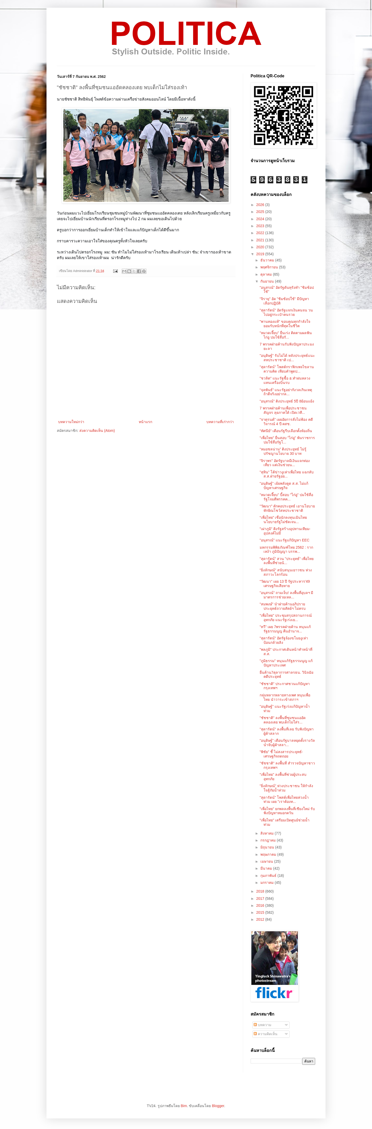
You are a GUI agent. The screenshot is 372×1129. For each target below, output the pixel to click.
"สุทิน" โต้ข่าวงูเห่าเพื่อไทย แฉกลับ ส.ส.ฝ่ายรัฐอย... (287, 474)
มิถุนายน (267, 847)
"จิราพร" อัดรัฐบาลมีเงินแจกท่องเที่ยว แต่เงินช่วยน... (285, 463)
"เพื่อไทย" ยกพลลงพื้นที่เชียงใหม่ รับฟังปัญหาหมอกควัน (287, 811)
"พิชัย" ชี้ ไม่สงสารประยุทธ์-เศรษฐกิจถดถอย (281, 754)
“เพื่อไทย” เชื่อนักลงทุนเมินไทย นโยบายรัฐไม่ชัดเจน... (283, 519)
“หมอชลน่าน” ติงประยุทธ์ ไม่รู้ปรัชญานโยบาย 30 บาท (283, 451)
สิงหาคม (267, 833)
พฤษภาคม (268, 854)
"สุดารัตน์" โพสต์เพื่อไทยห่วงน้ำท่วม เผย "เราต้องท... (284, 799)
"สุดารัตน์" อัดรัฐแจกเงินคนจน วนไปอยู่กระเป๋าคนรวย (286, 312)
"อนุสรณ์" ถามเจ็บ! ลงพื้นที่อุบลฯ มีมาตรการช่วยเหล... (286, 595)
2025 (260, 212)
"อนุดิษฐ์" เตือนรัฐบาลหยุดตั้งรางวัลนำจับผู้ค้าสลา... (287, 742)
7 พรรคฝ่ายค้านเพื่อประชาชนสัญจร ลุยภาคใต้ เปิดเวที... (283, 410)
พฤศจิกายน (269, 267)
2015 (260, 912)
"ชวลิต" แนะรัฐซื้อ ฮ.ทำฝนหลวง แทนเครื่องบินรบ (285, 380)
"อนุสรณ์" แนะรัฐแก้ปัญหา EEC (284, 540)
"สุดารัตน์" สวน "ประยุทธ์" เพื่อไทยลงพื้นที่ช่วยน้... (287, 561)
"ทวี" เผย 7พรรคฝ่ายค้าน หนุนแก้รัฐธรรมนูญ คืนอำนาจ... (285, 629)
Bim (184, 1106)
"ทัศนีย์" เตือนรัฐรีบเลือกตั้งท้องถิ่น (286, 431)
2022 (260, 233)
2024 (260, 219)
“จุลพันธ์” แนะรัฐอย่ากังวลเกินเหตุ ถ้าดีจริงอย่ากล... (286, 392)
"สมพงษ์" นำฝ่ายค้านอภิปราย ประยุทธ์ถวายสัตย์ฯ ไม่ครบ (283, 606)
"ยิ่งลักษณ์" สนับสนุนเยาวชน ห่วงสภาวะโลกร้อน (286, 572)
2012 (260, 919)
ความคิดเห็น (265, 1034)
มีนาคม (266, 868)
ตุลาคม (266, 274)
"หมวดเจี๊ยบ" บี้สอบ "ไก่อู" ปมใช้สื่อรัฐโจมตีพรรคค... (286, 497)
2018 (260, 891)
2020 (260, 247)
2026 (260, 205)
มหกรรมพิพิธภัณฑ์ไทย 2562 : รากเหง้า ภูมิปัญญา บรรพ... (286, 549)
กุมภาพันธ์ (268, 875)
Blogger (218, 1106)
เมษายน (267, 861)
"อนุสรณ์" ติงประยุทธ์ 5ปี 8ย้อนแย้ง (287, 401)
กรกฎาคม (268, 840)
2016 (260, 905)
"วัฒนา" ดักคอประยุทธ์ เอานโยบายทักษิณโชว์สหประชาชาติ (287, 508)
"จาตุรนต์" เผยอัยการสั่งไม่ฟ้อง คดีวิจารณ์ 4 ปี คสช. (286, 421)
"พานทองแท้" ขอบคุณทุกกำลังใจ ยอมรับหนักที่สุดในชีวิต (285, 323)
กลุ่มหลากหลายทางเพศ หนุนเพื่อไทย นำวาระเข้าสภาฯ (285, 697)
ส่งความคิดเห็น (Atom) (97, 430)
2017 (260, 898)
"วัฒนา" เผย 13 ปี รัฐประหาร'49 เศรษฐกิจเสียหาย (285, 583)
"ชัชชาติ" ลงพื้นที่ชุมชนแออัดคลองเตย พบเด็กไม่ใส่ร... (283, 720)
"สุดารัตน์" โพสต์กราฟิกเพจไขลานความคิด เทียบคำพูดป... (287, 369)
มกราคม (267, 882)
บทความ (262, 1025)
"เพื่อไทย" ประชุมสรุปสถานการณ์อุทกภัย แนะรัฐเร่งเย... (286, 617)
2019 (260, 254)
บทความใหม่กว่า (71, 422)
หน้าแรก (145, 422)
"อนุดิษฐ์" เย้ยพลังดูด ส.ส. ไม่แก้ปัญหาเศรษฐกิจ (284, 485)
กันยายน (267, 281)
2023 (260, 226)
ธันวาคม (267, 260)
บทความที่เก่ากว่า (220, 422)
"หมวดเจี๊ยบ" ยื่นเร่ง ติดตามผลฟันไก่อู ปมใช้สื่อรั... (286, 335)
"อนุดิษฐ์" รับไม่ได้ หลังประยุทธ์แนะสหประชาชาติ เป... (287, 357)
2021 (260, 240)
